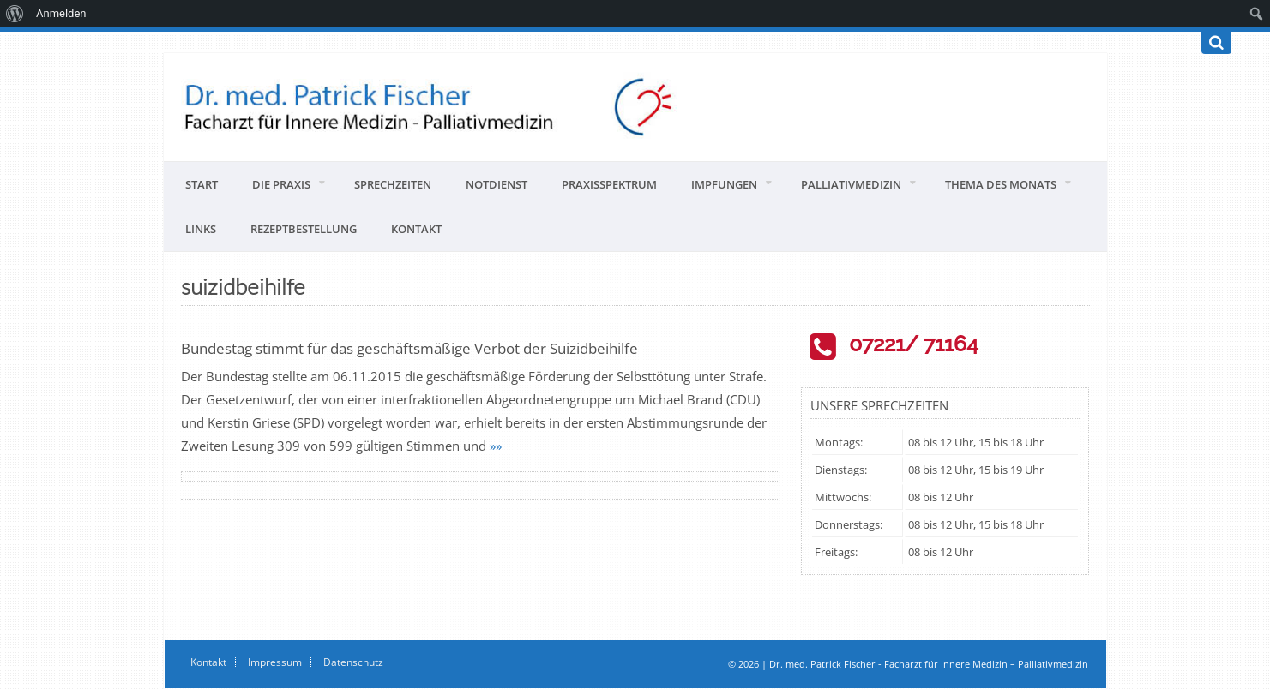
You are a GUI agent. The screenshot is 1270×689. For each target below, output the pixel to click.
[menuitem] (15, 13)
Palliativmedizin (851, 184)
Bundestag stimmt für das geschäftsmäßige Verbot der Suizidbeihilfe (409, 348)
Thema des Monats (1000, 184)
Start (201, 184)
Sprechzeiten (392, 184)
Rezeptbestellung (303, 229)
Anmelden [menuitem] (61, 13)
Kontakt (416, 229)
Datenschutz (353, 662)
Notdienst (496, 184)
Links (200, 229)
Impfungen (724, 184)
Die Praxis (281, 184)
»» (496, 445)
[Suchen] (1216, 43)
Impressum (275, 662)
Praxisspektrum (609, 184)
